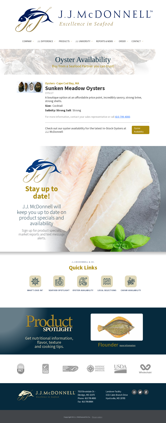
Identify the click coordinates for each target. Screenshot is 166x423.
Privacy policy (97, 416)
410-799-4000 (122, 116)
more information (127, 344)
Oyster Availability (139, 130)
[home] (83, 22)
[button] (28, 41)
